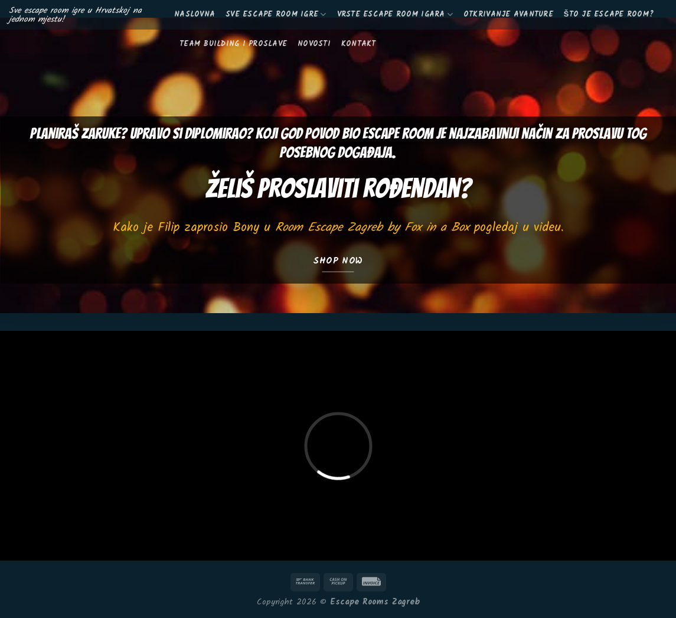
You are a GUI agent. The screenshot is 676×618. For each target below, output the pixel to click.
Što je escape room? (609, 14)
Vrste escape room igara (395, 14)
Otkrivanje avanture (508, 14)
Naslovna (194, 14)
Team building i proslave (233, 44)
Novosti (314, 44)
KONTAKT (358, 44)
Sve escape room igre (276, 14)
